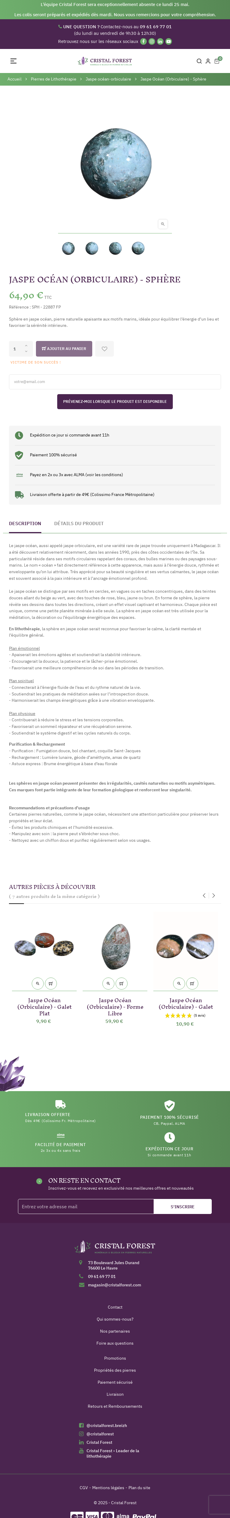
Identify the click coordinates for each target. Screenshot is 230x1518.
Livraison (115, 1394)
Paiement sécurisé (115, 1382)
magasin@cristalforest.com (114, 1285)
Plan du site (139, 1487)
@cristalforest (100, 1434)
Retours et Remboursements (115, 1406)
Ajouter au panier (64, 348)
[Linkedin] (160, 41)
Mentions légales (108, 1487)
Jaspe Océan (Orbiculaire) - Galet (186, 1002)
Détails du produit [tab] (79, 523)
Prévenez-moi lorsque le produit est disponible (115, 401)
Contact (115, 1307)
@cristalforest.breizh (107, 1425)
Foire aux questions (115, 1343)
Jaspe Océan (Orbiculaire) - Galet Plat (44, 1005)
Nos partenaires (115, 1331)
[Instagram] (152, 41)
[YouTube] (168, 41)
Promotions (115, 1358)
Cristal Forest (99, 1442)
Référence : (20, 307)
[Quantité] (21, 349)
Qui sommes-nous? (115, 1319)
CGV (84, 1487)
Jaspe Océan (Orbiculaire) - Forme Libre (115, 1005)
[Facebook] (143, 41)
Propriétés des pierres (115, 1370)
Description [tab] (25, 523)
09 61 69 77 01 (102, 1276)
